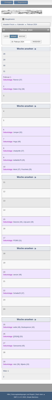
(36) (16, 364)
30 (4, 65)
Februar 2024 (26, 30)
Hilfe (8, 394)
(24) (25, 364)
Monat (14, 36)
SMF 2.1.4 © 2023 (20, 397)
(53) (18, 336)
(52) (17, 132)
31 (4, 71)
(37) (17, 80)
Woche (22, 36)
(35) (26, 169)
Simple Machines (32, 397)
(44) (18, 222)
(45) (19, 160)
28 (4, 54)
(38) (19, 89)
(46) (17, 275)
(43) (28, 327)
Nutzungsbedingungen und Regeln (22, 394)
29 (4, 60)
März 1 (6, 371)
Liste (6, 36)
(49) (17, 142)
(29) (28, 222)
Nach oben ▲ (40, 394)
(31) (17, 240)
